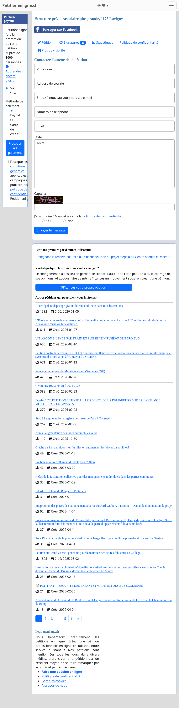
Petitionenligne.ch (20, 5)
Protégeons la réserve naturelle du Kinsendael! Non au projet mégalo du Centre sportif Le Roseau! (102, 257)
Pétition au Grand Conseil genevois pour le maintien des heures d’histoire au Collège (87, 552)
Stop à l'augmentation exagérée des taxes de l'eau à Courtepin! (73, 418)
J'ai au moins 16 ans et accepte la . (78, 216)
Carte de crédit (14, 129)
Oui (49, 221)
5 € (12, 88)
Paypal (15, 115)
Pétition (45, 42)
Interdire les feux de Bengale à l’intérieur (60, 491)
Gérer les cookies (54, 681)
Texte (38, 137)
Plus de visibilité (51, 50)
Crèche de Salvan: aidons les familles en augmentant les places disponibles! (82, 447)
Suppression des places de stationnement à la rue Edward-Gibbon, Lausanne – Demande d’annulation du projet (103, 505)
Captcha (40, 193)
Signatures (72, 42)
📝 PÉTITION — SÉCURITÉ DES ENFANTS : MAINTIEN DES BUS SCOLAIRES (89, 585)
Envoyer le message (51, 230)
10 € (13, 93)
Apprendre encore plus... (13, 74)
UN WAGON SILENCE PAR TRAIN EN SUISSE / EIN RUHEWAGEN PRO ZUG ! (88, 338)
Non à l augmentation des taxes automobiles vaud (66, 433)
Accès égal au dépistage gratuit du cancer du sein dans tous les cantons (79, 305)
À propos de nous (54, 685)
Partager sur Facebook (56, 29)
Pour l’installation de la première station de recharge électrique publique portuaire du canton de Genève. (99, 538)
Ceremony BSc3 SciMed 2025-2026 (57, 385)
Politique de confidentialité (139, 42)
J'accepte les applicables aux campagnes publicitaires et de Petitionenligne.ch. (23, 180)
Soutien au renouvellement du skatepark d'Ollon (65, 462)
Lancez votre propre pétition (83, 287)
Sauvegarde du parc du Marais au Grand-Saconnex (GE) (70, 371)
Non (70, 221)
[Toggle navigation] (171, 5)
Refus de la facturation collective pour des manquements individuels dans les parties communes (94, 476)
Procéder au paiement (15, 148)
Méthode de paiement (14, 103)
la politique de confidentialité (22, 189)
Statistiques (102, 42)
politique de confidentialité (102, 216)
